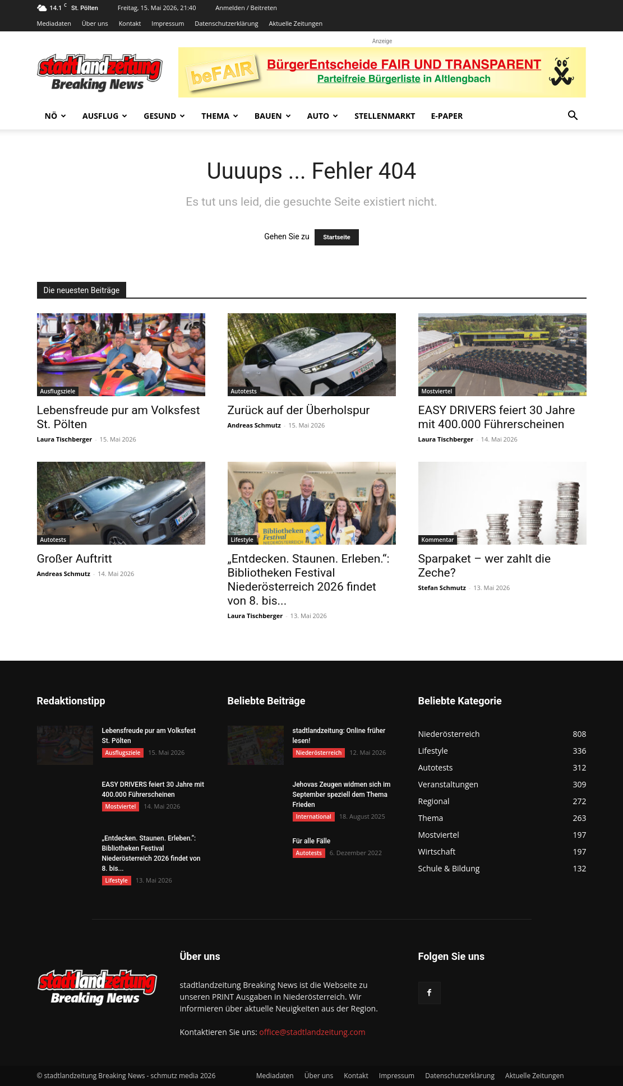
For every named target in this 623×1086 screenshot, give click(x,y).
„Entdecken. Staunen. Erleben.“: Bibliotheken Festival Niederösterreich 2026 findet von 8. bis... (309, 579)
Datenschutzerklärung (226, 23)
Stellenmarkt (384, 115)
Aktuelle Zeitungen (295, 23)
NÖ (56, 115)
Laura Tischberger (65, 439)
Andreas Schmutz (254, 425)
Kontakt (130, 23)
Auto (323, 115)
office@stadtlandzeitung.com (312, 1032)
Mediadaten (54, 23)
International (313, 816)
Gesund (164, 115)
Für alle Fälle (312, 841)
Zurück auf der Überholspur (299, 410)
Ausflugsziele (58, 391)
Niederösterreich (319, 753)
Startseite (336, 237)
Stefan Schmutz (442, 587)
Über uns (95, 23)
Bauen (273, 115)
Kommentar (438, 540)
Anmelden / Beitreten (246, 7)
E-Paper (447, 115)
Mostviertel (437, 391)
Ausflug (104, 115)
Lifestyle (242, 540)
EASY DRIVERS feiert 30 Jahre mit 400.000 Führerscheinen (496, 417)
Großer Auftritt (74, 558)
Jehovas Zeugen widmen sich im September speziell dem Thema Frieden (342, 795)
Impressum (167, 23)
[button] (573, 117)
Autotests (244, 391)
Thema (219, 115)
